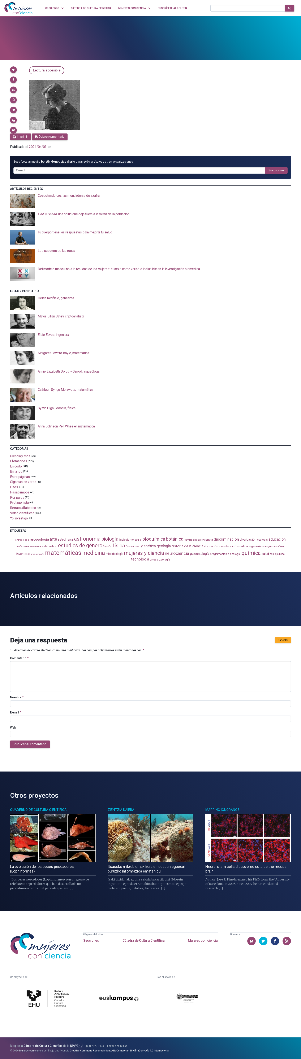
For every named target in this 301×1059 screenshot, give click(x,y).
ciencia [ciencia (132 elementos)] (208, 539)
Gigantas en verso (23, 482)
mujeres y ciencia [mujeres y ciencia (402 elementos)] (144, 553)
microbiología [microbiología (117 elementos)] (114, 553)
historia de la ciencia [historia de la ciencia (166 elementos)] (187, 546)
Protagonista (19, 503)
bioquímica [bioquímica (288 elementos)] (153, 539)
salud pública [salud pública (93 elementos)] (277, 554)
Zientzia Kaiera (121, 810)
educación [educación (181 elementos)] (277, 539)
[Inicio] (18, 8)
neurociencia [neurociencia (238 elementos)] (177, 553)
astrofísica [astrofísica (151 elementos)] (65, 539)
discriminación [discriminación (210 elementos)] (226, 539)
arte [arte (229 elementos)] (53, 539)
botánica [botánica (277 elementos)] (174, 539)
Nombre (16, 697)
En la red (16, 472)
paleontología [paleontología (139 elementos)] (199, 554)
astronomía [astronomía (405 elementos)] (87, 539)
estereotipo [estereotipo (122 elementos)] (49, 546)
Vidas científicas (22, 513)
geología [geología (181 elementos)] (164, 546)
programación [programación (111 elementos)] (218, 553)
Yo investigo (19, 518)
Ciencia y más (20, 456)
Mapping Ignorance (222, 810)
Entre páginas (20, 477)
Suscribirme (276, 170)
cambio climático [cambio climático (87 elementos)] (193, 540)
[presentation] (150, 201)
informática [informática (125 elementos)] (240, 546)
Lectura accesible (46, 70)
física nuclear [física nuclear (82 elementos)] (133, 546)
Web (13, 727)
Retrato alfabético (23, 508)
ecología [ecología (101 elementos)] (262, 539)
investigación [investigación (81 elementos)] (37, 554)
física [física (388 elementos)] (118, 545)
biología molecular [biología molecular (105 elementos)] (130, 539)
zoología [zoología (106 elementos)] (164, 559)
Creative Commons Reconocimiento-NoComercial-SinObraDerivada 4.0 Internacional (119, 1050)
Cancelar (283, 640)
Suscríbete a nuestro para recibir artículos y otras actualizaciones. (73, 161)
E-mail (15, 712)
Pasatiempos (20, 492)
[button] (13, 69)
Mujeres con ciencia (203, 940)
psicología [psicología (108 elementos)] (234, 553)
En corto (16, 466)
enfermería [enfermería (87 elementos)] (23, 546)
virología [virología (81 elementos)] (154, 559)
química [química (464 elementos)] (251, 553)
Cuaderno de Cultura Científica (38, 810)
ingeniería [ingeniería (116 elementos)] (255, 546)
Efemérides (18, 461)
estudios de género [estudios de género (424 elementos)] (80, 545)
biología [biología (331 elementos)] (110, 539)
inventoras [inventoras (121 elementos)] (23, 554)
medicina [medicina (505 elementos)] (93, 553)
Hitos (14, 487)
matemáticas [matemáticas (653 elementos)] (63, 552)
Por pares (17, 497)
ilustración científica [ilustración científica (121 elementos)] (217, 546)
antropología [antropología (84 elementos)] (22, 540)
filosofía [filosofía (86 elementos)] (107, 546)
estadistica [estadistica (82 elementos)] (35, 546)
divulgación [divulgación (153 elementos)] (248, 539)
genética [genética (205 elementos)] (148, 546)
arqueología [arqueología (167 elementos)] (39, 539)
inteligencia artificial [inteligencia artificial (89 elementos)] (273, 546)
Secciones (91, 940)
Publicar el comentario (30, 744)
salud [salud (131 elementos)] (265, 554)
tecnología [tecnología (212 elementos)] (140, 559)
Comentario (19, 658)
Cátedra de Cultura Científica (143, 940)
